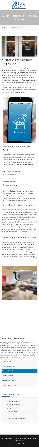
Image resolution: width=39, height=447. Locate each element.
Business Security (19, 371)
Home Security (19, 361)
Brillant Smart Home (19, 366)
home (4, 27)
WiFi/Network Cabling (19, 380)
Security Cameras (19, 376)
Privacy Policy (19, 443)
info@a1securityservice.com (17, 418)
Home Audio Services (19, 385)
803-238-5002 (17, 357)
